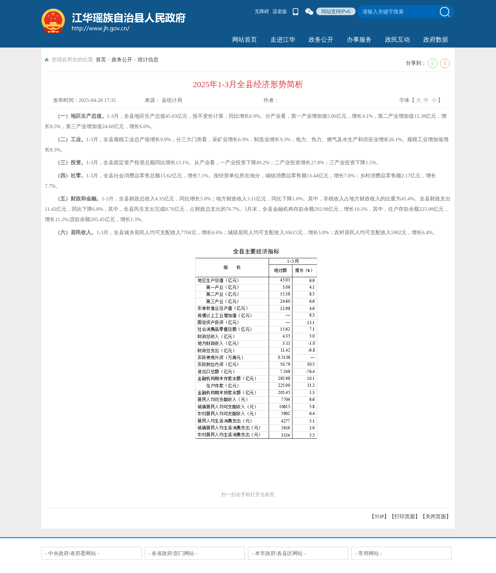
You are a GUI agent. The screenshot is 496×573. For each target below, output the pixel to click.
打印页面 (404, 516)
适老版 (279, 11)
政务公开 (321, 39)
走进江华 (282, 39)
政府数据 (435, 39)
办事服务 (359, 39)
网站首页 (244, 39)
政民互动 (397, 39)
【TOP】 (379, 516)
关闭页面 (435, 516)
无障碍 (262, 11)
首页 (101, 59)
